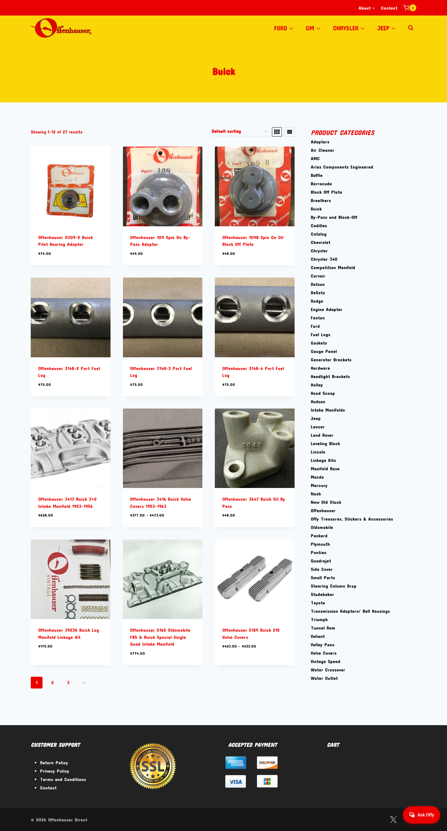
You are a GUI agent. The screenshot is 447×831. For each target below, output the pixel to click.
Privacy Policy (54, 771)
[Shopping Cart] (409, 7)
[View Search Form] (410, 28)
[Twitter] (393, 820)
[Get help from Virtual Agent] (421, 815)
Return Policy (54, 762)
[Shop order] (239, 132)
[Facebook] (377, 820)
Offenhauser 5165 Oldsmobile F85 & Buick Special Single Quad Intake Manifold (160, 637)
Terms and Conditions (63, 779)
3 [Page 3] (68, 682)
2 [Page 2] (52, 682)
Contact (389, 8)
